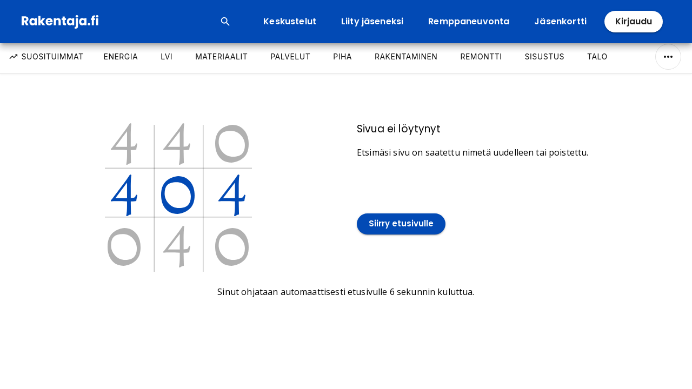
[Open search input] (225, 21)
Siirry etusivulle (401, 223)
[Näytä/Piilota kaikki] (668, 57)
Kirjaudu (633, 21)
